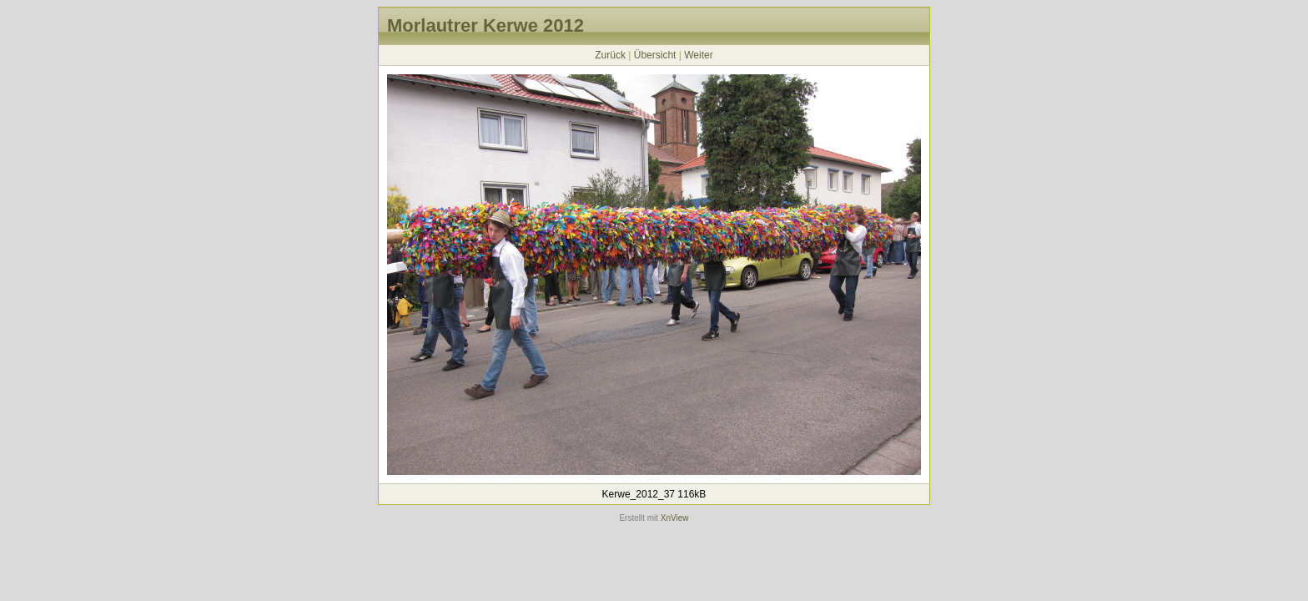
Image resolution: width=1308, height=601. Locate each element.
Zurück (610, 55)
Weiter (698, 55)
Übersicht (655, 55)
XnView (675, 518)
